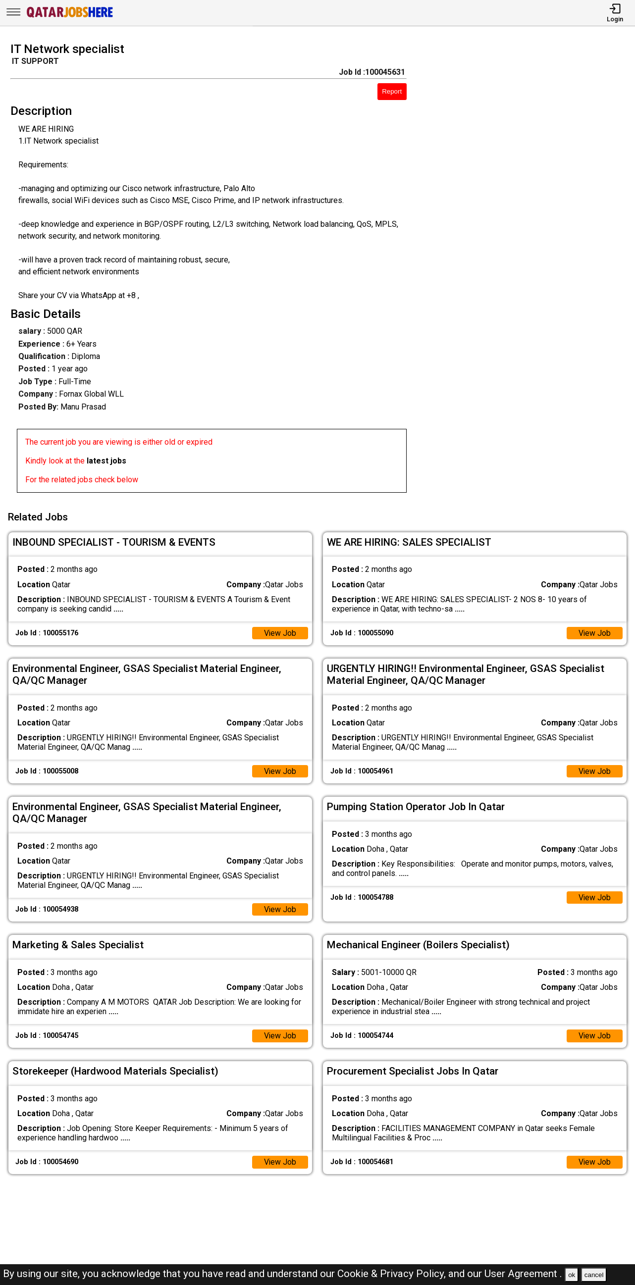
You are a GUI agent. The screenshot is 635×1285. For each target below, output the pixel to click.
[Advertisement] (529, 270)
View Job (280, 632)
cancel (594, 1275)
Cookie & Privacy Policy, (392, 1274)
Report (392, 91)
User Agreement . (523, 1274)
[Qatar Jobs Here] (69, 16)
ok (571, 1275)
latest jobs (106, 460)
